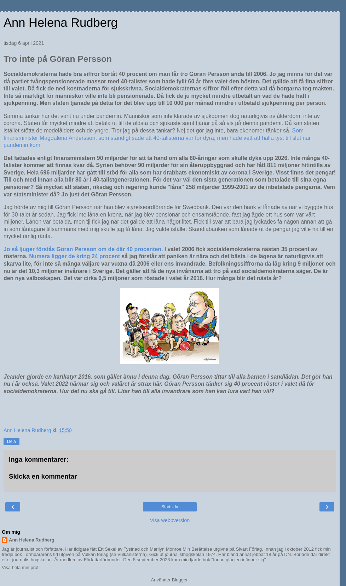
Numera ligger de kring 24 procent (74, 256)
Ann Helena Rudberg (61, 22)
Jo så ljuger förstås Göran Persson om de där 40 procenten (82, 249)
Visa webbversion (170, 520)
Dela (11, 441)
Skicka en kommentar (43, 476)
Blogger (180, 579)
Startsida (169, 506)
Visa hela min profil (21, 567)
